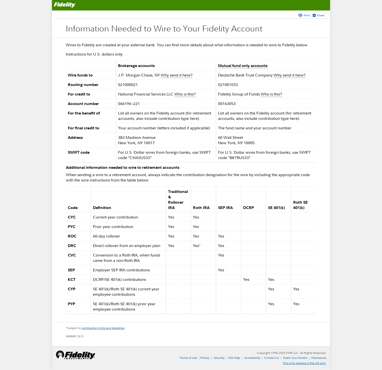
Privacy (205, 358)
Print (307, 15)
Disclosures (318, 358)
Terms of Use (188, 358)
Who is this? (185, 94)
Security (219, 358)
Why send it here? (176, 75)
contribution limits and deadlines (102, 328)
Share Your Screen (295, 358)
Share (320, 15)
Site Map (234, 358)
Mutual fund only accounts (243, 65)
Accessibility (252, 358)
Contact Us (271, 358)
